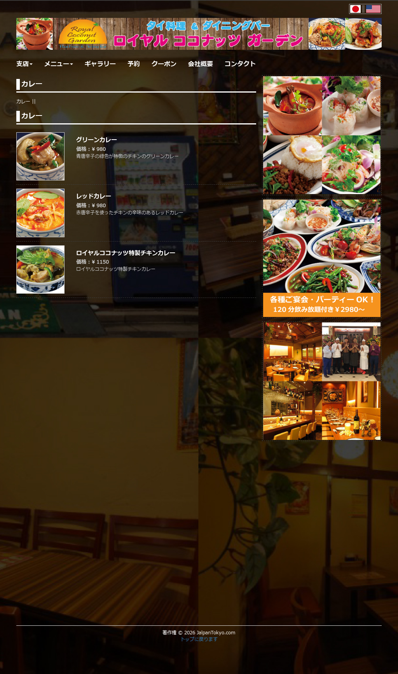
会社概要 (200, 64)
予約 (133, 64)
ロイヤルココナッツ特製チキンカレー (125, 253)
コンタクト (240, 64)
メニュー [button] (58, 64)
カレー (23, 101)
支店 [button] (24, 64)
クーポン (164, 64)
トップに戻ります (199, 639)
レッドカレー (93, 196)
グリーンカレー (96, 140)
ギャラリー (100, 64)
